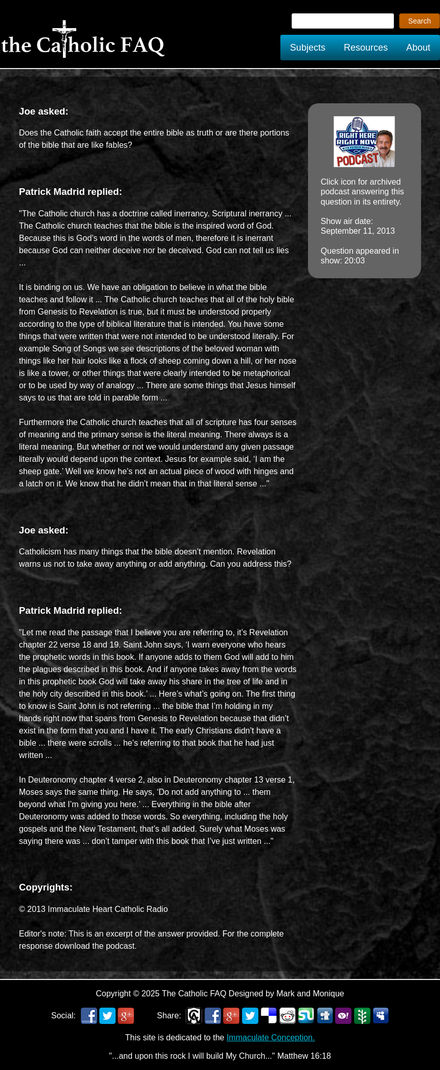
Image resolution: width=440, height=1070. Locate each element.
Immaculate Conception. (271, 1037)
